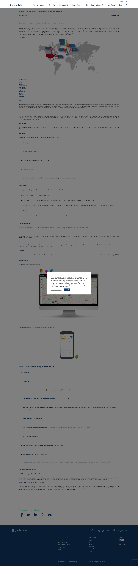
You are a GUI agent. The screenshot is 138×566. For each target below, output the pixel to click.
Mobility (53, 5)
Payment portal (98, 5)
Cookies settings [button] (56, 290)
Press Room (112, 5)
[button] (126, 5)
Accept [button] (67, 290)
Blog (121, 5)
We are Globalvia (40, 5)
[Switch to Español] (126, 2)
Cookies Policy (74, 282)
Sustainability (65, 5)
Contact (121, 1)
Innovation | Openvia (81, 5)
